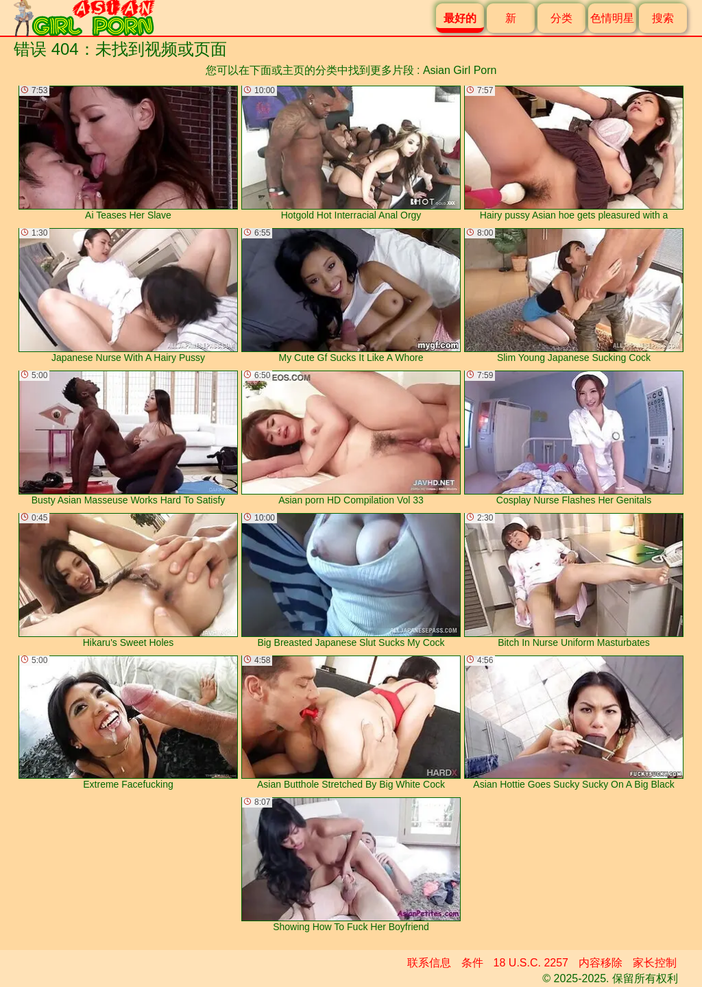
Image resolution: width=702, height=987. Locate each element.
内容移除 (600, 963)
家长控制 (655, 963)
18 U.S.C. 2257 (531, 963)
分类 (561, 18)
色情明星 (612, 18)
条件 (472, 963)
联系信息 (429, 963)
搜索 (663, 18)
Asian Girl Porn (460, 70)
